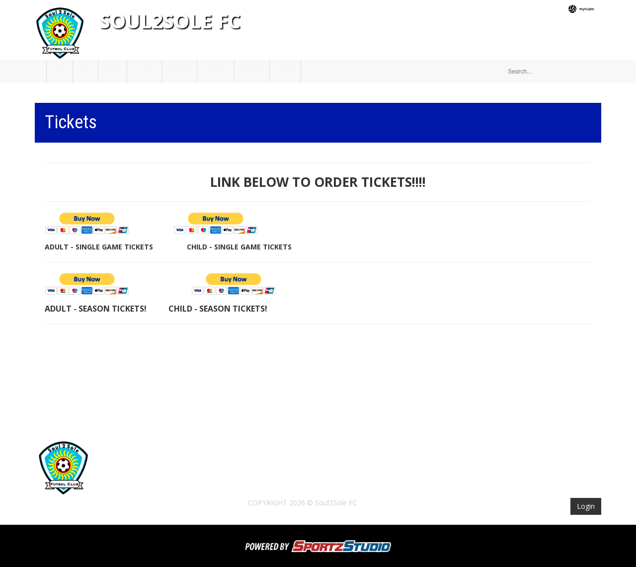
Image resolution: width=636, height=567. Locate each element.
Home (60, 71)
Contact (285, 71)
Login (586, 506)
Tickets (112, 71)
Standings (215, 71)
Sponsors (252, 71)
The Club (144, 71)
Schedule (179, 71)
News (85, 71)
